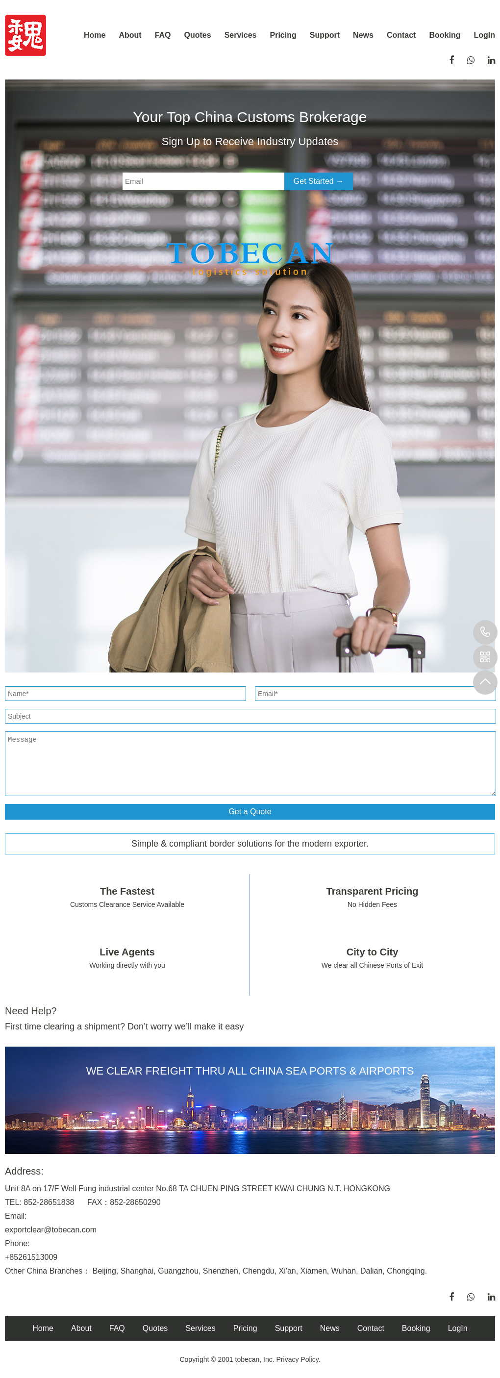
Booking (444, 35)
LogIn (484, 35)
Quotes (197, 35)
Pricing (283, 35)
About (130, 35)
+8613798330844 (485, 632)
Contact (401, 35)
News (363, 35)
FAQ (163, 35)
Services (241, 35)
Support (325, 35)
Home (94, 35)
